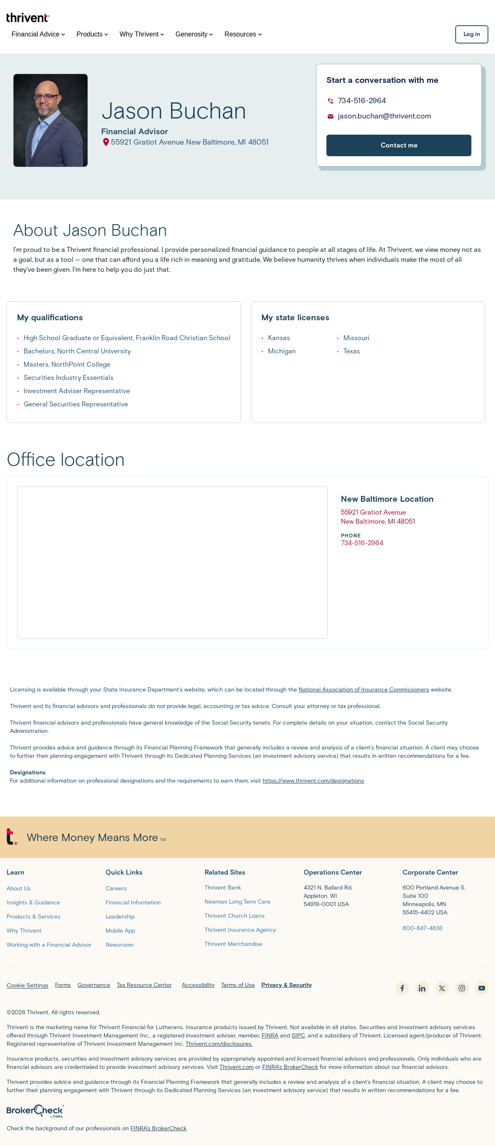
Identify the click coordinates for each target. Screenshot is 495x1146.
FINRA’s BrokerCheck (290, 1067)
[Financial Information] (133, 902)
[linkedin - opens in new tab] (422, 988)
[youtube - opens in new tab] (481, 988)
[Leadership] (120, 916)
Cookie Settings (27, 985)
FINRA (270, 1035)
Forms (63, 985)
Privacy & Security (286, 985)
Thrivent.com (237, 1067)
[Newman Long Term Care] (237, 901)
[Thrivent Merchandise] (233, 944)
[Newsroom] (119, 944)
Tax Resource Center (144, 985)
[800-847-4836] (422, 928)
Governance (93, 985)
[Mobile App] (120, 930)
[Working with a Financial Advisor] (49, 944)
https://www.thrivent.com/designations (313, 780)
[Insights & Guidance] (33, 902)
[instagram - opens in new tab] (462, 988)
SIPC (298, 1035)
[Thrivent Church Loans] (235, 915)
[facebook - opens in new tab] (402, 988)
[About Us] (19, 888)
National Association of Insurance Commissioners (364, 689)
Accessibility (198, 985)
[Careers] (116, 888)
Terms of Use (238, 985)
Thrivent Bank (223, 887)
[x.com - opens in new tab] (442, 988)
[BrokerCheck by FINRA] (247, 1111)
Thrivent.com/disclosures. (219, 1043)
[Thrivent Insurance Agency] (240, 929)
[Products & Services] (33, 916)
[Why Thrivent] (24, 930)
